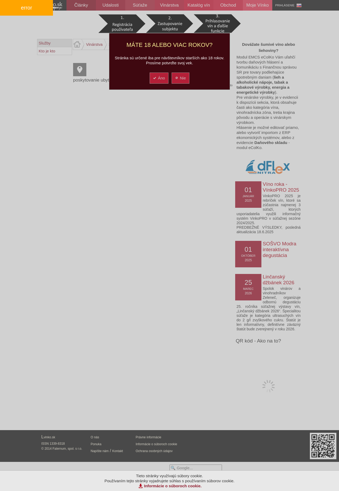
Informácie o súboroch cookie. (173, 486)
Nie (180, 78)
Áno (159, 78)
